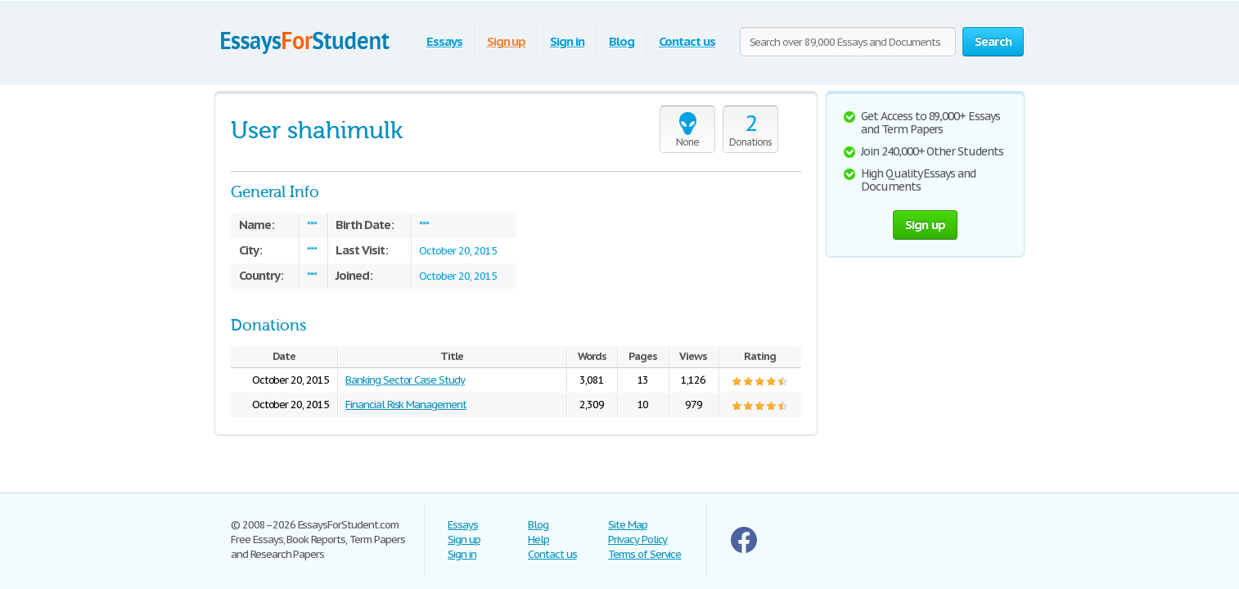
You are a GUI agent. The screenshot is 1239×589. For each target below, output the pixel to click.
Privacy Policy (637, 539)
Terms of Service (644, 554)
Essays (444, 41)
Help (538, 539)
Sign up (506, 41)
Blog (621, 41)
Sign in (567, 41)
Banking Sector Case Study (405, 380)
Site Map (627, 525)
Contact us (687, 41)
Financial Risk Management (405, 404)
